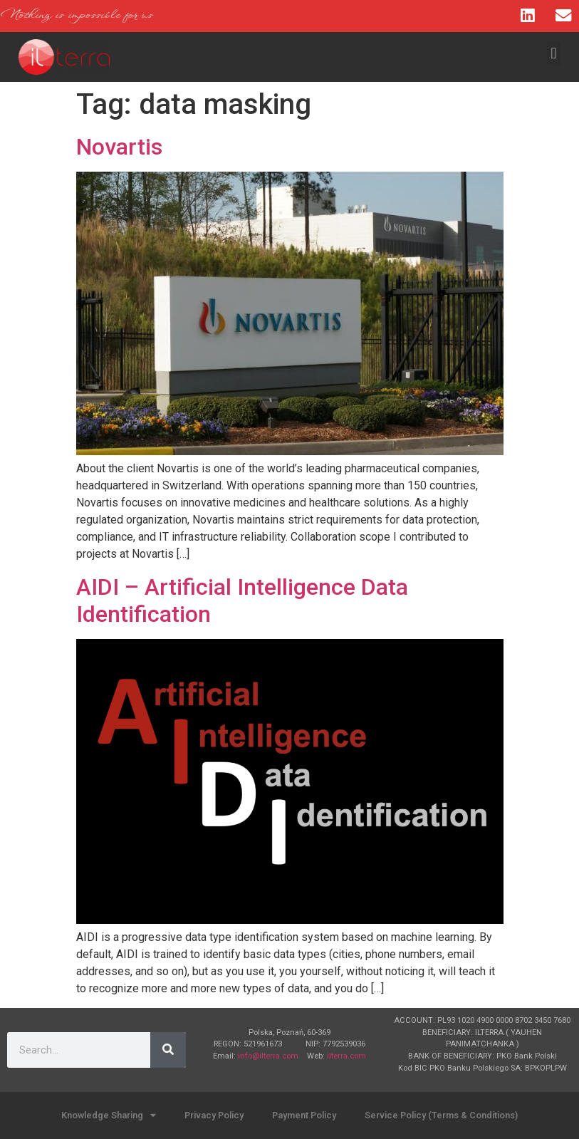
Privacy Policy (214, 1115)
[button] (553, 53)
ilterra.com (346, 1056)
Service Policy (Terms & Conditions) (441, 1115)
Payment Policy (304, 1115)
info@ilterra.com (268, 1056)
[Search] (168, 1050)
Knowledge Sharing (108, 1116)
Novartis (119, 146)
